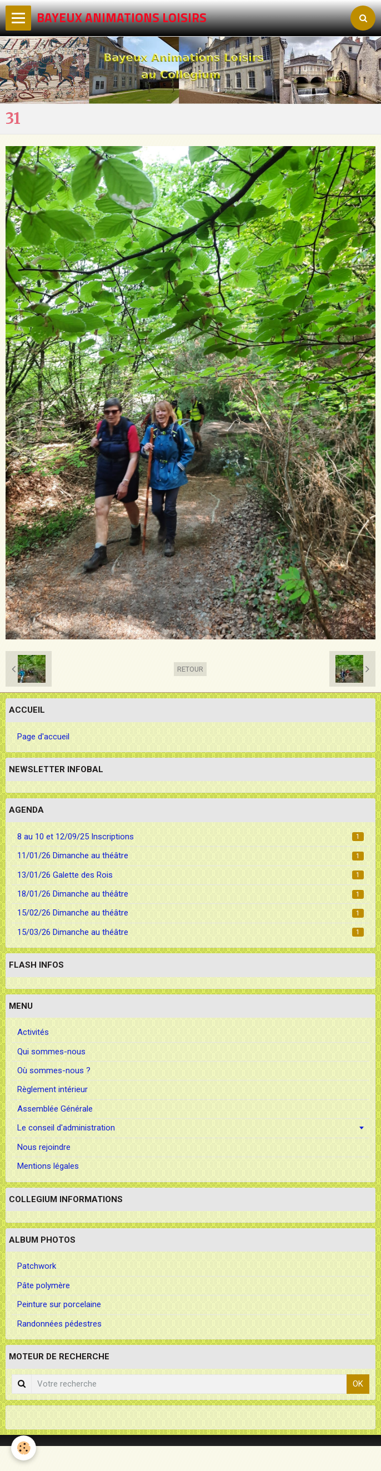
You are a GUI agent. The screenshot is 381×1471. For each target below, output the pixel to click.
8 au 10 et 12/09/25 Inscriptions (190, 837)
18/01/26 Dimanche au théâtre (190, 894)
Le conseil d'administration (66, 1128)
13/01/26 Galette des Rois (190, 875)
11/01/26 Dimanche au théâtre (190, 855)
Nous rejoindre (44, 1147)
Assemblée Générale (55, 1109)
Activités (33, 1032)
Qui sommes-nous (51, 1052)
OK (358, 1384)
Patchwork (36, 1266)
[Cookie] (23, 1447)
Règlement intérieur (52, 1089)
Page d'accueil (43, 737)
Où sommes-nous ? (54, 1070)
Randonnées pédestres (59, 1324)
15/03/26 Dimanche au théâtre (190, 932)
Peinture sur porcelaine (59, 1304)
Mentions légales (48, 1166)
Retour (190, 669)
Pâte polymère (43, 1285)
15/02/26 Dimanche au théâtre (190, 913)
